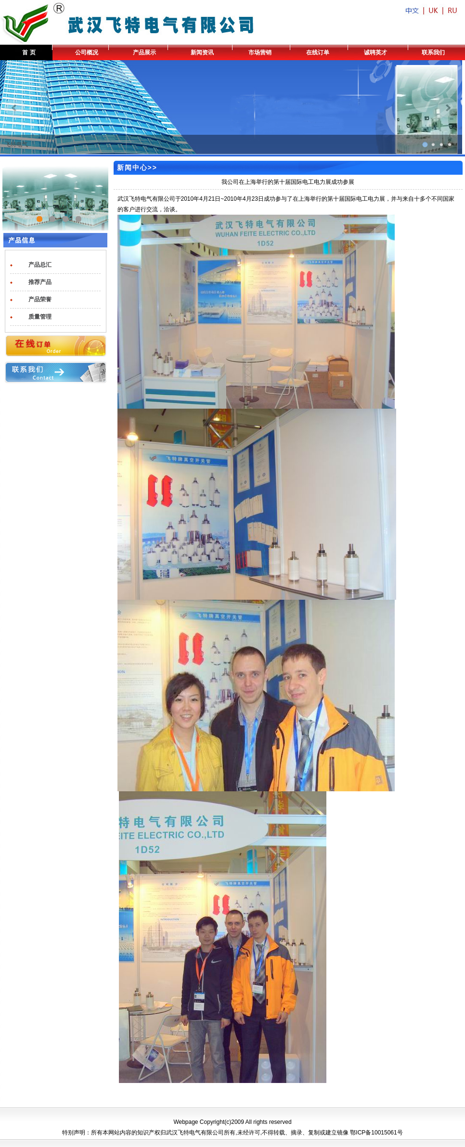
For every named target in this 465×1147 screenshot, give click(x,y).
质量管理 (40, 316)
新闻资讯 (202, 52)
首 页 (28, 52)
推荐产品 (40, 282)
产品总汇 (40, 264)
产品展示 (144, 52)
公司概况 (86, 52)
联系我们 (433, 52)
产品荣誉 (40, 299)
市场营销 (259, 52)
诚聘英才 (375, 52)
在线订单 (317, 52)
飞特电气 (16, 144)
